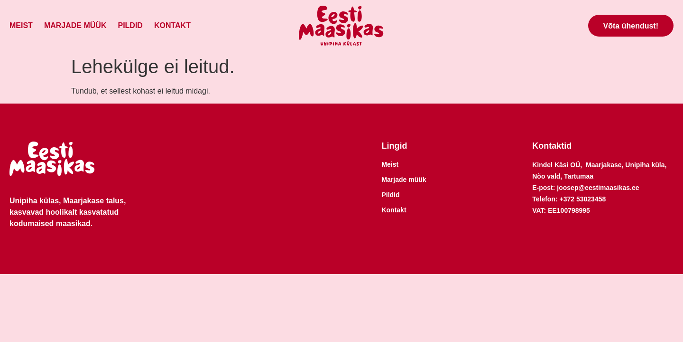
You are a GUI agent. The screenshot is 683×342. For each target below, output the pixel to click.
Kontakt (172, 25)
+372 (568, 199)
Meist (21, 25)
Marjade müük (75, 25)
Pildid (130, 25)
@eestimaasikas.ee (608, 187)
